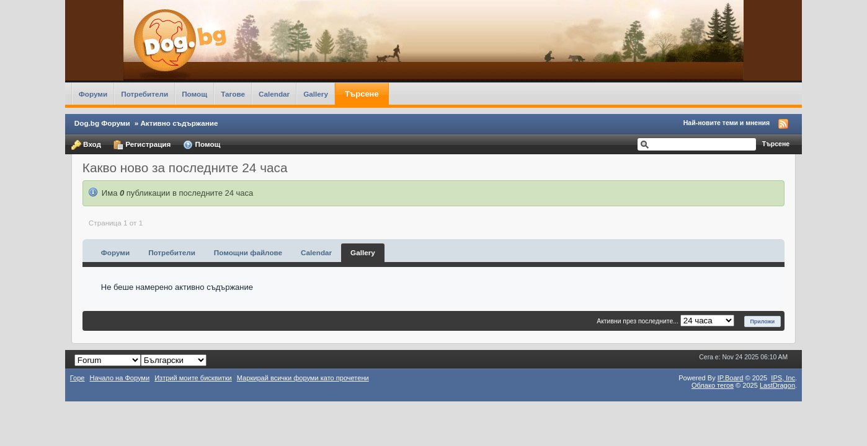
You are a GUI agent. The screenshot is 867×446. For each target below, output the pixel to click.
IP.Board (731, 378)
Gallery (315, 94)
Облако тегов (712, 385)
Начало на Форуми (120, 378)
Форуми (93, 94)
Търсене (362, 93)
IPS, (783, 378)
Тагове (233, 94)
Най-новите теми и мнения (726, 122)
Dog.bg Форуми (102, 123)
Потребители (144, 94)
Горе (77, 378)
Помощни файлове (248, 252)
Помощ (194, 94)
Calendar (274, 94)
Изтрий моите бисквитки (193, 378)
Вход (86, 145)
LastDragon (777, 385)
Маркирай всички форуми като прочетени (303, 378)
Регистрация (142, 145)
